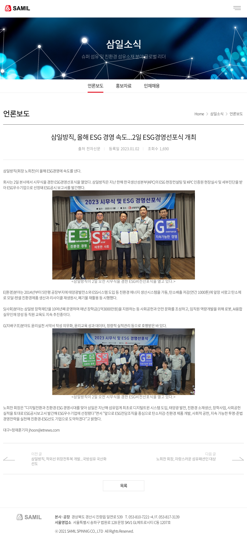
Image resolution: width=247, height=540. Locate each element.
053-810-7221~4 (141, 517)
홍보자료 (123, 85)
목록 (123, 486)
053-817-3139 (169, 517)
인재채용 (152, 85)
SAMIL (17, 8)
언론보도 (95, 85)
